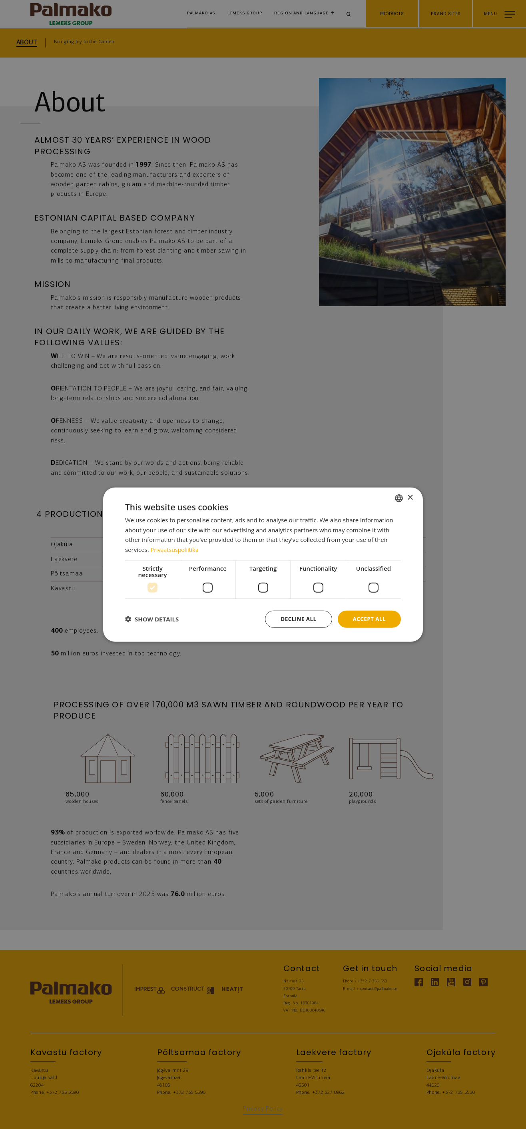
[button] (152, 619)
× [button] (410, 497)
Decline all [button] (296, 619)
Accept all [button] (369, 619)
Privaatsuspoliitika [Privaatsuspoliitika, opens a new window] (176, 549)
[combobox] (399, 498)
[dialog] (263, 564)
